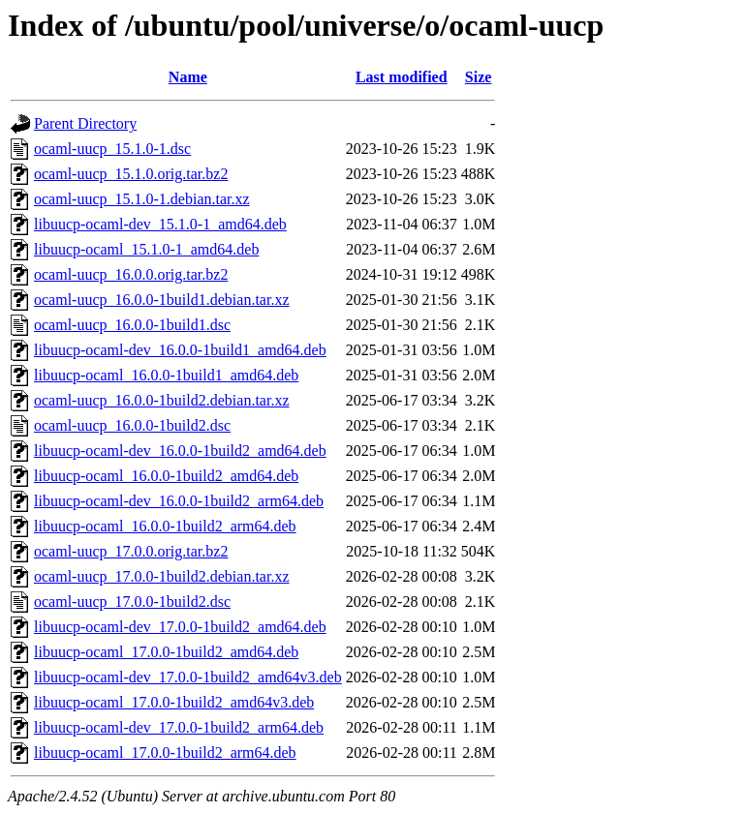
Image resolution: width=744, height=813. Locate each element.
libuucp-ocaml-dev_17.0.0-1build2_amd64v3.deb (188, 677)
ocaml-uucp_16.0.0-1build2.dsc (132, 425)
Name (188, 77)
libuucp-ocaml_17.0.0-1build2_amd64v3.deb (174, 702)
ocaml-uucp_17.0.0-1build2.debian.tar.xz (161, 576)
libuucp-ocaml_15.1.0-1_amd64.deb (146, 249)
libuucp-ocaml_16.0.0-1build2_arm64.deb (165, 526)
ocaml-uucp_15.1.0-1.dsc (112, 148)
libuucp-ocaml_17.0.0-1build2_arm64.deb (165, 752)
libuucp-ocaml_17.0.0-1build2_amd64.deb (166, 652)
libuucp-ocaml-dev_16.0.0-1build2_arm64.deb (179, 501)
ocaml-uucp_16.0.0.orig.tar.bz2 (131, 274)
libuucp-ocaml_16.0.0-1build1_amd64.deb (166, 375)
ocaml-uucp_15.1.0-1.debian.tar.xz (142, 199)
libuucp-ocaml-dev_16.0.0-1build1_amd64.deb (180, 350)
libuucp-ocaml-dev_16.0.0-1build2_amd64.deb (180, 450)
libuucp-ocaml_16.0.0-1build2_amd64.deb (166, 475)
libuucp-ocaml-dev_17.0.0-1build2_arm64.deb (179, 727)
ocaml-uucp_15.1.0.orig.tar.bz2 (131, 174)
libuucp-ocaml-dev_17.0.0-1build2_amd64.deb (180, 626)
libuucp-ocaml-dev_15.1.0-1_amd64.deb (160, 224)
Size (478, 77)
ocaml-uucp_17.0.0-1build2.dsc (132, 601)
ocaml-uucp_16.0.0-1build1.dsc (132, 324)
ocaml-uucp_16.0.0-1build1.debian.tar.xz (161, 299)
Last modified (402, 77)
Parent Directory (85, 123)
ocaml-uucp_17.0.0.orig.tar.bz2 (131, 551)
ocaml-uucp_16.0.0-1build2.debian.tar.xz (161, 400)
